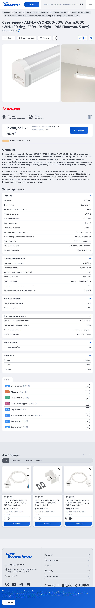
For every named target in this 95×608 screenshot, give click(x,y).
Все (6, 461)
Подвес (39, 461)
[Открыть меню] (90, 4)
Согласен (9, 602)
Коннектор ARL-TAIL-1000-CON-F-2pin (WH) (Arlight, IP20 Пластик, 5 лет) (15, 502)
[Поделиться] (55, 38)
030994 (69, 497)
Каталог (32, 4)
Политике (13, 597)
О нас (47, 565)
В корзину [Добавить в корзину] (79, 130)
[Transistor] (11, 4)
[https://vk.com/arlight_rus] (7, 584)
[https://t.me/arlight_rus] (21, 584)
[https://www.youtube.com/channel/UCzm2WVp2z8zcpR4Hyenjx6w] (14, 584)
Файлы (7, 379)
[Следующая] (90, 455)
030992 (8, 497)
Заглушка (28, 461)
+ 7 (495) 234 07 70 (16, 565)
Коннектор (16, 461)
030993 (39, 497)
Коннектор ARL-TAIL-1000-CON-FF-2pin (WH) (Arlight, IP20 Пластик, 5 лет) (77, 502)
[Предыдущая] (84, 455)
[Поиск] (81, 4)
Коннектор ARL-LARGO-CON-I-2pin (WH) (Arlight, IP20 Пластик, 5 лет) (47, 502)
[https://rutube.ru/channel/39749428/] (28, 584)
